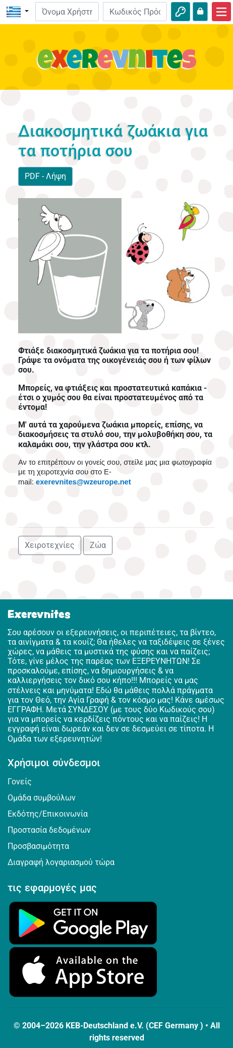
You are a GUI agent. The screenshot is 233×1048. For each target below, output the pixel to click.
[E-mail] (67, 11)
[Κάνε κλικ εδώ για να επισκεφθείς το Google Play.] (83, 922)
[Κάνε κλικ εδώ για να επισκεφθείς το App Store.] (83, 971)
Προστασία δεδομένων (49, 830)
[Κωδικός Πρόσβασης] (135, 11)
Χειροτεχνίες (50, 545)
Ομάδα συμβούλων (42, 798)
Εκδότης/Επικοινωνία (48, 814)
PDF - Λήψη (45, 176)
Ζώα (98, 545)
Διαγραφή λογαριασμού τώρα (61, 862)
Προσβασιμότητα (38, 846)
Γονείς (20, 781)
